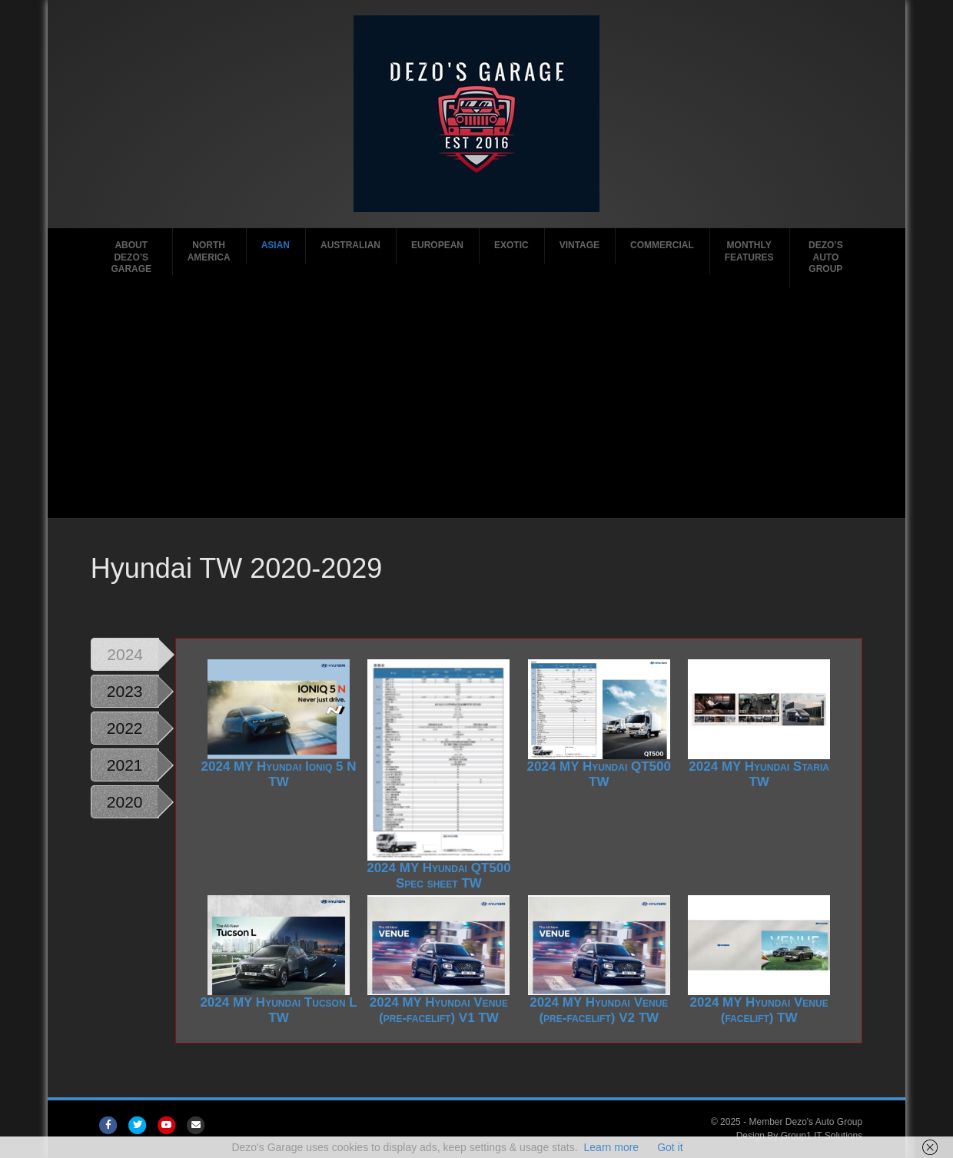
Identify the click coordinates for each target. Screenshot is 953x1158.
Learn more (611, 1147)
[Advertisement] (476, 402)
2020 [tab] (125, 802)
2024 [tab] (125, 654)
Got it (669, 1147)
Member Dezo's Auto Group (805, 1122)
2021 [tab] (125, 765)
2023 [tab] (125, 691)
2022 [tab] (125, 728)
